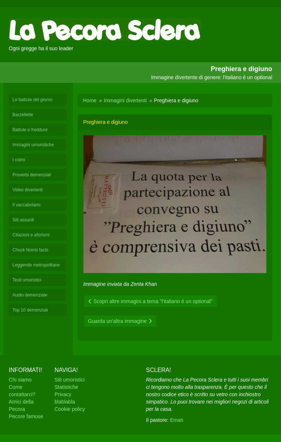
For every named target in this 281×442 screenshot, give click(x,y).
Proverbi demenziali (31, 174)
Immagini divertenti (125, 100)
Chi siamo (20, 380)
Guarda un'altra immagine (120, 321)
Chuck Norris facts (30, 250)
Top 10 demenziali (30, 310)
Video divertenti (27, 189)
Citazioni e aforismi (30, 234)
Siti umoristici (70, 380)
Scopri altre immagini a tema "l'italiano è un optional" (150, 301)
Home (90, 100)
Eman (176, 420)
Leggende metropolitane (36, 265)
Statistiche (66, 387)
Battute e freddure (30, 129)
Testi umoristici (26, 280)
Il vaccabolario (26, 204)
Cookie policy (70, 409)
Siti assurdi (23, 219)
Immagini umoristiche (33, 144)
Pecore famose (26, 416)
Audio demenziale (29, 295)
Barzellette (22, 114)
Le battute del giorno (32, 99)
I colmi (18, 159)
